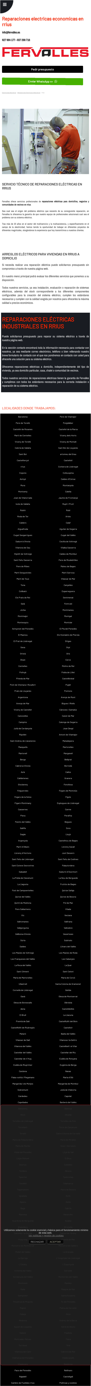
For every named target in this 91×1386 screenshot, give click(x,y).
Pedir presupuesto (42, 69)
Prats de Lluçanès (22, 691)
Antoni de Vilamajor (68, 734)
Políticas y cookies (68, 1382)
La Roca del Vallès (23, 965)
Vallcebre (68, 928)
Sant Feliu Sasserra (23, 560)
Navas (68, 1071)
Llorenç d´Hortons (22, 853)
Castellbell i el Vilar (68, 1046)
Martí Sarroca (68, 572)
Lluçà (68, 834)
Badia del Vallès (68, 1033)
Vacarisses (68, 934)
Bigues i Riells (68, 703)
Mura (22, 485)
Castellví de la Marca (68, 429)
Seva (22, 647)
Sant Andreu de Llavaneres (23, 741)
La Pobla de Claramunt (22, 878)
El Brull (23, 1015)
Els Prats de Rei (22, 597)
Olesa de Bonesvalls (23, 1002)
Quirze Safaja (68, 890)
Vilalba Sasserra (68, 547)
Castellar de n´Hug (22, 1058)
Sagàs (23, 834)
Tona (23, 585)
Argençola (23, 840)
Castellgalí (68, 1376)
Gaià (23, 603)
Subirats (68, 940)
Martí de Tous (23, 578)
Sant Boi (23, 454)
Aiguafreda (23, 529)
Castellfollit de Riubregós (23, 1027)
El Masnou (23, 635)
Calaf (68, 522)
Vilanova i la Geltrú (68, 1040)
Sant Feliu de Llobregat (23, 859)
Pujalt (68, 684)
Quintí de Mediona (22, 903)
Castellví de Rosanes (22, 429)
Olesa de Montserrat (68, 996)
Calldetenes (22, 778)
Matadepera (68, 741)
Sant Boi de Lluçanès (68, 448)
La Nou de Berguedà (68, 878)
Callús (68, 772)
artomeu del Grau (68, 454)
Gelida (68, 990)
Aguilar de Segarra (68, 529)
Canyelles (68, 585)
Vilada (68, 909)
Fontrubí (68, 603)
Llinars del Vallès (68, 946)
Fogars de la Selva (22, 797)
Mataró (23, 1033)
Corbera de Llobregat (68, 466)
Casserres (23, 809)
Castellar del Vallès (23, 1052)
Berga (23, 759)
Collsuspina (68, 473)
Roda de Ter (22, 516)
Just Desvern (68, 853)
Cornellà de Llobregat (23, 990)
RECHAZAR (37, 1242)
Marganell (68, 753)
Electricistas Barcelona (9, 92)
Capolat (68, 1096)
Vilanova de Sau (22, 547)
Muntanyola (68, 485)
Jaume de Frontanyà (68, 497)
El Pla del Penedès (68, 628)
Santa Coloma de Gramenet (68, 984)
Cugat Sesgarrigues (23, 535)
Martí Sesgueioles (22, 572)
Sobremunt (23, 1090)
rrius (23, 466)
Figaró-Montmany (23, 803)
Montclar (68, 622)
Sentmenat (68, 597)
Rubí (68, 510)
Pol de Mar (68, 903)
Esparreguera (68, 591)
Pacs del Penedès (23, 1370)
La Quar (68, 965)
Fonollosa (68, 784)
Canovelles (23, 716)
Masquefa (22, 747)
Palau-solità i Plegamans (22, 1077)
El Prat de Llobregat (23, 641)
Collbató (23, 591)
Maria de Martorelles (22, 977)
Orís (68, 653)
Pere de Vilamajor (68, 416)
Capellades (23, 1102)
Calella (68, 491)
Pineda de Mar (23, 678)
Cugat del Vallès (68, 535)
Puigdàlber (68, 423)
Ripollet (22, 734)
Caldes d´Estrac (68, 479)
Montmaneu (68, 610)
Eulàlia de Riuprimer (22, 1065)
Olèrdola (68, 1002)
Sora (68, 828)
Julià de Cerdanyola (23, 728)
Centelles (22, 666)
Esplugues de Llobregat (68, 803)
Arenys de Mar (22, 703)
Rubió (23, 510)
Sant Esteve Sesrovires (23, 865)
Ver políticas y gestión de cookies (46, 1235)
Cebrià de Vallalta (23, 448)
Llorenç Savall (68, 846)
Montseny (22, 491)
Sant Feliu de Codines (68, 859)
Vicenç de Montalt (68, 441)
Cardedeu (22, 1096)
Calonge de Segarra (68, 722)
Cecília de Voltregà (68, 541)
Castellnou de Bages (68, 840)
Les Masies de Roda (68, 952)
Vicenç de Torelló (23, 441)
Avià (23, 772)
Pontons (68, 691)
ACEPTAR (55, 1242)
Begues (68, 822)
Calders (22, 522)
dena (22, 1009)
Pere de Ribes (22, 566)
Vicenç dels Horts (68, 435)
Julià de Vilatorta (68, 1090)
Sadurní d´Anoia (23, 541)
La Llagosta (22, 884)
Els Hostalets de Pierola (68, 635)
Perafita (68, 815)
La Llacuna (68, 1015)
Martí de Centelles (22, 435)
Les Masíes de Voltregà (23, 952)
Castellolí (68, 460)
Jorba (23, 610)
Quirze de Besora (68, 896)
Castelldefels (68, 1009)
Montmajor (23, 616)
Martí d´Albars (22, 846)
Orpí (68, 647)
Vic (22, 915)
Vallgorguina (23, 928)
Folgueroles (22, 790)
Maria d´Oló (68, 1077)
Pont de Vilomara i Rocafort (23, 684)
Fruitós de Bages (68, 884)
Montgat (68, 616)
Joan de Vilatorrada (23, 497)
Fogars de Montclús (68, 790)
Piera (22, 815)
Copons (22, 473)
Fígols (68, 797)
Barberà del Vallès (68, 1102)
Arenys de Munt (68, 697)
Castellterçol (23, 460)
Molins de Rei (68, 666)
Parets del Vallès (23, 822)
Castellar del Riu (68, 1052)
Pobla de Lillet (68, 672)
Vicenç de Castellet (23, 709)
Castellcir (68, 1027)
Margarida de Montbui (68, 1083)
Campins (23, 722)
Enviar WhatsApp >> (42, 81)
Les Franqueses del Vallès (23, 959)
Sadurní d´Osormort (68, 871)
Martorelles (68, 747)
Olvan (22, 659)
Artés (68, 516)
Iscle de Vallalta (23, 504)
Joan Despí (68, 728)
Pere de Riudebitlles (68, 560)
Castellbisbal (68, 678)
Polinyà (22, 672)
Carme (68, 809)
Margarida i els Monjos (22, 1083)
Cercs (68, 659)
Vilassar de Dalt (23, 1040)
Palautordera (68, 865)
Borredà (68, 765)
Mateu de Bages (68, 566)
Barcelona (22, 416)
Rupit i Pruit (68, 504)
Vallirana (68, 921)
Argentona (23, 697)
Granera (68, 778)
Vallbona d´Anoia (22, 934)
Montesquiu (22, 622)
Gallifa (23, 828)
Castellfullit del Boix (68, 1021)
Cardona (23, 1071)
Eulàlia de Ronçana (68, 1058)
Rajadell (22, 1376)
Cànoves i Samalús (68, 709)
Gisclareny (23, 784)
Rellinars (68, 1370)
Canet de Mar (68, 716)
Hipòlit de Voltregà (23, 554)
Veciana (68, 915)
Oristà (23, 653)
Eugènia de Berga (68, 1065)
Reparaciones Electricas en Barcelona (28, 92)
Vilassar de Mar (68, 578)
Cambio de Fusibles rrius (22, 1382)
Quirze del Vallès (22, 896)
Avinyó (23, 479)
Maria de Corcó (68, 977)
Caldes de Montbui (68, 554)
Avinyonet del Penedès (23, 628)
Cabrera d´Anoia (22, 765)
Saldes (23, 946)
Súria (22, 940)
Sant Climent (23, 971)
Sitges (68, 641)
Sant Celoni (68, 971)
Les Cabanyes (68, 959)
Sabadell (23, 871)
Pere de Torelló (23, 423)
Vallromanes (23, 921)
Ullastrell (23, 984)
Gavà (23, 996)
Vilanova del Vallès (22, 1046)
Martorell (23, 753)
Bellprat (68, 759)
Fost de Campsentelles (23, 890)
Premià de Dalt (23, 1021)
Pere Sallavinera (22, 909)
